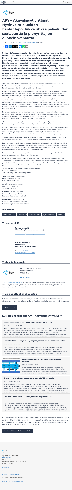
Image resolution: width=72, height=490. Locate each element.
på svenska (20, 481)
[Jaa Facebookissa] (6, 47)
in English (12, 481)
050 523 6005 (24, 250)
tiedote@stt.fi (6, 458)
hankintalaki (22, 215)
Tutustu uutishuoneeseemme (17, 431)
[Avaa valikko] (13, 2)
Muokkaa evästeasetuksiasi (11, 474)
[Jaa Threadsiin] (16, 47)
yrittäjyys (61, 215)
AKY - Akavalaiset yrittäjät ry (28, 42)
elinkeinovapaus (9, 215)
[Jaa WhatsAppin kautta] (23, 47)
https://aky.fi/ (25, 277)
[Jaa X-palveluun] (13, 47)
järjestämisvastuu (49, 215)
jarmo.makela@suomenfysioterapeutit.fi (30, 234)
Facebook (5, 467)
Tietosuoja (5, 471)
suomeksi (5, 481)
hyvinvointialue (34, 215)
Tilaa (10, 307)
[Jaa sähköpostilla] (26, 47)
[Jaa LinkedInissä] (10, 47)
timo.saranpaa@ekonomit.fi (25, 253)
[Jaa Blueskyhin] (20, 47)
